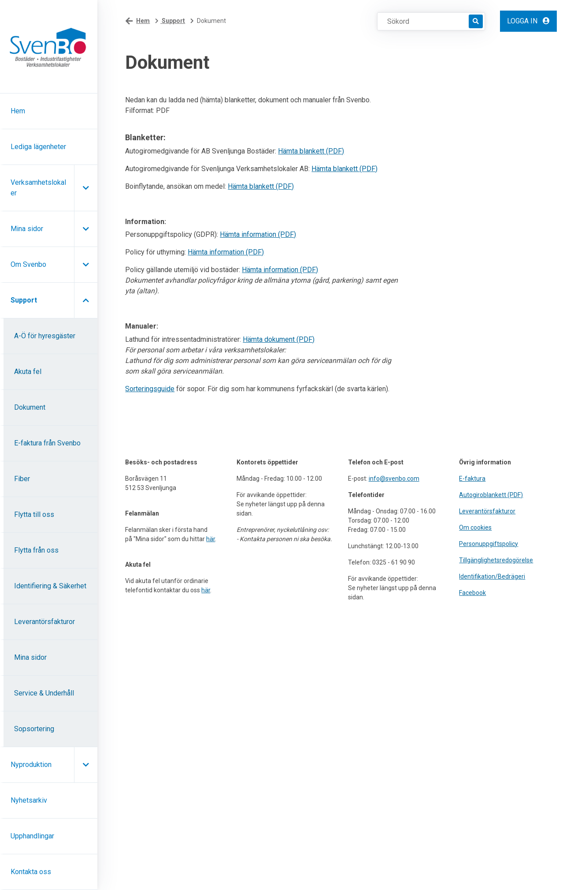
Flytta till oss (34, 514)
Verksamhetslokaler (38, 187)
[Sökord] (427, 21)
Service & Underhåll (44, 693)
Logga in (528, 21)
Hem (18, 111)
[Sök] (476, 21)
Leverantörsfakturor (44, 621)
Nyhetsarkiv (29, 800)
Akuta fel (27, 371)
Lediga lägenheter (38, 146)
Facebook (472, 592)
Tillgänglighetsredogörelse (496, 560)
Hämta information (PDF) (258, 234)
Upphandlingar (32, 836)
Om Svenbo (28, 264)
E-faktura (472, 478)
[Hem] (48, 47)
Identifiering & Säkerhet (50, 586)
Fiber (22, 479)
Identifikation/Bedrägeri (492, 576)
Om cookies (475, 527)
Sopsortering (34, 729)
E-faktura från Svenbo (47, 443)
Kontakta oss (31, 872)
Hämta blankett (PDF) (311, 151)
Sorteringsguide (149, 389)
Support (24, 300)
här (210, 538)
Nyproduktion (31, 764)
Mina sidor (27, 228)
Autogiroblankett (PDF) (491, 494)
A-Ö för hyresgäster (44, 336)
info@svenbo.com (394, 478)
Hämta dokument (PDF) (279, 339)
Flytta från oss (36, 550)
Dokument (29, 407)
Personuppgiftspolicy (488, 543)
